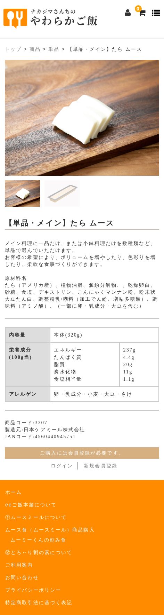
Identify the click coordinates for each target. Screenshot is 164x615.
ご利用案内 (19, 565)
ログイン (62, 465)
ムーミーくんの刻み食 (38, 540)
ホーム (13, 492)
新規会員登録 (100, 465)
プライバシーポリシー (33, 590)
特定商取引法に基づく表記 (38, 602)
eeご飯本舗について (31, 504)
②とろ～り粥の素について (38, 552)
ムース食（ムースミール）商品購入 (50, 530)
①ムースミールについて (36, 517)
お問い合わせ (22, 577)
